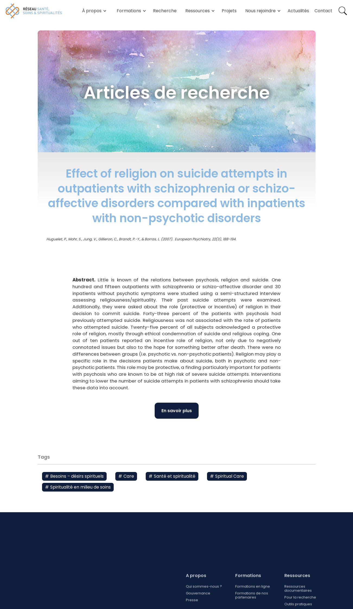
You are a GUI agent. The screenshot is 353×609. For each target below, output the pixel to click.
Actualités (298, 11)
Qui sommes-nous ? (204, 601)
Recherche (165, 11)
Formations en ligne (252, 601)
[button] (93, 11)
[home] (33, 10)
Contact (323, 11)
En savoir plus (176, 411)
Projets (229, 11)
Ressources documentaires (298, 603)
